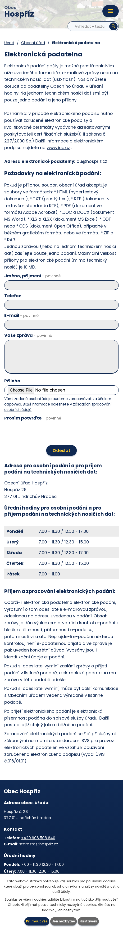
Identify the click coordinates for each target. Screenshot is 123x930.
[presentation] (38, 433)
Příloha (12, 381)
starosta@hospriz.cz (38, 844)
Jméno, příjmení (32, 276)
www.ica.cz (58, 147)
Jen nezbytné (63, 921)
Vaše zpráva (28, 335)
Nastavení (88, 921)
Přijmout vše (37, 921)
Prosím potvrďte (32, 418)
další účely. (61, 891)
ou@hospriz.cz (92, 161)
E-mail (21, 315)
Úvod (9, 43)
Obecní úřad (33, 43)
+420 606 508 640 (38, 838)
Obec (19, 12)
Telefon (13, 296)
